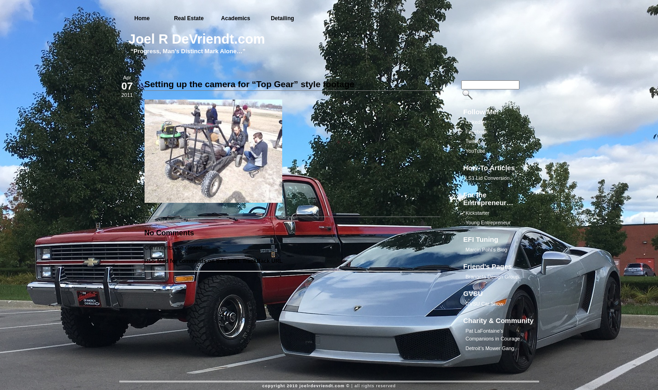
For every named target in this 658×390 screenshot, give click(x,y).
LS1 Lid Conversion (488, 178)
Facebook (477, 131)
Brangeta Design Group (492, 276)
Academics (235, 18)
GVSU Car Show (485, 303)
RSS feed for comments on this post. (193, 261)
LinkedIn (475, 122)
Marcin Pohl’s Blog (486, 249)
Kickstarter (478, 213)
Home (142, 18)
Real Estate (189, 18)
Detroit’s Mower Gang (490, 348)
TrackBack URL (262, 261)
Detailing (282, 18)
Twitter (473, 141)
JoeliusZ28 (178, 220)
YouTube (475, 151)
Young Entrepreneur (488, 222)
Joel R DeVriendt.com (196, 39)
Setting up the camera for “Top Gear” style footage (250, 84)
